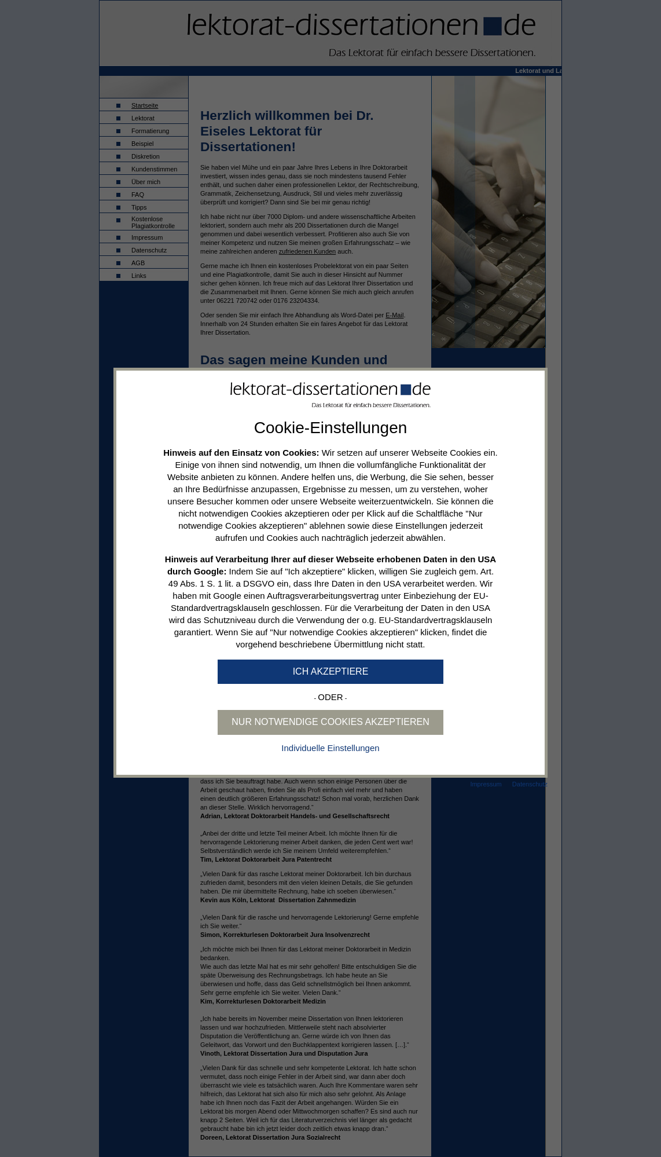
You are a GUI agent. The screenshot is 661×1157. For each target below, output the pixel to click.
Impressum (485, 784)
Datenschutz (530, 784)
